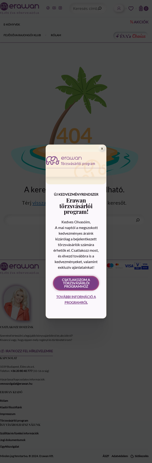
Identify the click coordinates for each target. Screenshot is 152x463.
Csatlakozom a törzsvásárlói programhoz (76, 283)
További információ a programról (76, 299)
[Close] (102, 148)
